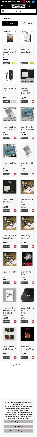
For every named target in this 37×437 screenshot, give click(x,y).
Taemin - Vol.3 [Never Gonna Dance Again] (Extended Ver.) (9, 310)
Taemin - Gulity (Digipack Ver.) (25, 236)
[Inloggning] (29, 6)
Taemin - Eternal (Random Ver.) (8, 200)
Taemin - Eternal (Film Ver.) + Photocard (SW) (9, 128)
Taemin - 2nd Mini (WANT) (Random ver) (9, 348)
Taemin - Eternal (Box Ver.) (9, 164)
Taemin (5, 57)
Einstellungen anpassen (18, 422)
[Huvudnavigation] (2, 6)
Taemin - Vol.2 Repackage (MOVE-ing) (27, 348)
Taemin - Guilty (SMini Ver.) (9, 273)
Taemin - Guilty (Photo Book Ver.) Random (9, 236)
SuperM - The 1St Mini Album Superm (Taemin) (27, 310)
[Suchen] (18, 11)
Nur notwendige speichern (18, 431)
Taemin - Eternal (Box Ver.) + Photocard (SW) (27, 128)
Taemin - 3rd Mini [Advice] (26, 273)
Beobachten (24, 63)
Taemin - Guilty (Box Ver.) (27, 200)
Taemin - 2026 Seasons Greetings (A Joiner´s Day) (9, 52)
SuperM (23, 316)
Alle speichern (18, 426)
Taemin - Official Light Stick (9, 89)
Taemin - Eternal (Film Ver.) (27, 164)
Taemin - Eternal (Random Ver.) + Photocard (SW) (25, 90)
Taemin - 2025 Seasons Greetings (26, 50)
